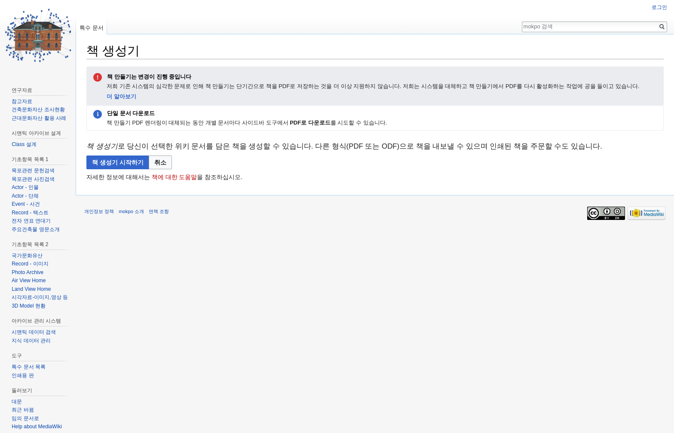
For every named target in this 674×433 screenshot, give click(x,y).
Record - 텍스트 (30, 213)
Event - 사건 (26, 204)
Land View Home (31, 289)
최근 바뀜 (23, 410)
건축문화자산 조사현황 (38, 110)
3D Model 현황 (29, 306)
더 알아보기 (121, 96)
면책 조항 (159, 211)
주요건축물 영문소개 (35, 229)
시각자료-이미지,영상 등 (40, 297)
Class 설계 (24, 144)
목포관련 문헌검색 (33, 171)
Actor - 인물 (25, 187)
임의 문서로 (25, 418)
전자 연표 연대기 (31, 221)
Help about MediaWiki (37, 427)
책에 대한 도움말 (174, 177)
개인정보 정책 (99, 211)
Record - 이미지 (30, 264)
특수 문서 (92, 27)
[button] (160, 162)
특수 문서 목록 (29, 367)
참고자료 (22, 101)
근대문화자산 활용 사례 (39, 118)
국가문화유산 (27, 256)
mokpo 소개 (131, 211)
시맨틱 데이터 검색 (34, 332)
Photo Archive (27, 272)
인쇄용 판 (23, 375)
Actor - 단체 (25, 196)
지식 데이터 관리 (31, 341)
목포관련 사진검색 (33, 179)
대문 (17, 402)
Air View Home (29, 280)
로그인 (659, 7)
